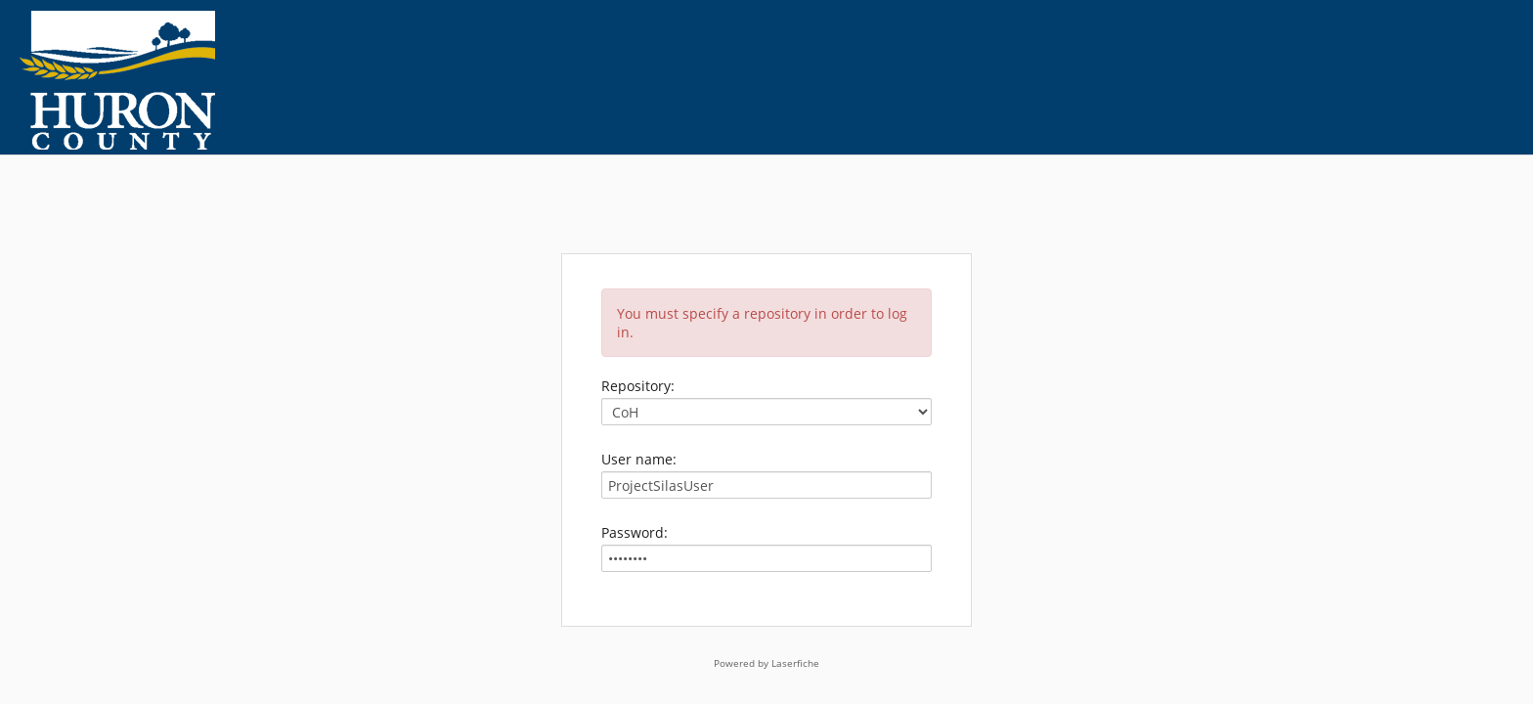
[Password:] (766, 558)
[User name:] (766, 485)
